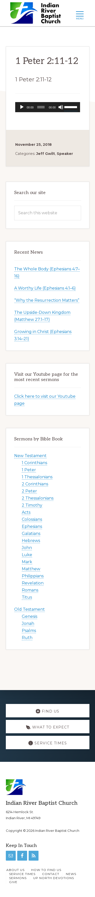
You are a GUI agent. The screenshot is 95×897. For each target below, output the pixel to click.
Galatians (31, 533)
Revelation (33, 583)
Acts (26, 512)
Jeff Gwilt (45, 153)
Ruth (27, 637)
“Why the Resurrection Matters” (46, 300)
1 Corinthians (34, 462)
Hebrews (31, 540)
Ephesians (32, 526)
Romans (30, 590)
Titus (27, 597)
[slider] (41, 107)
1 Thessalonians (37, 477)
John (27, 547)
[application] (47, 107)
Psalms (29, 630)
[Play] (21, 107)
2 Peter (29, 491)
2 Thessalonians (37, 498)
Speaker (65, 153)
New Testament (30, 455)
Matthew (31, 568)
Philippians (33, 576)
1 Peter (29, 469)
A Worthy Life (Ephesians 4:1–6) (45, 288)
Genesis (29, 616)
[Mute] (60, 107)
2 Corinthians (35, 484)
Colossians (32, 519)
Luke (27, 554)
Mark (27, 561)
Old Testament (29, 609)
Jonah (28, 623)
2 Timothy (32, 505)
